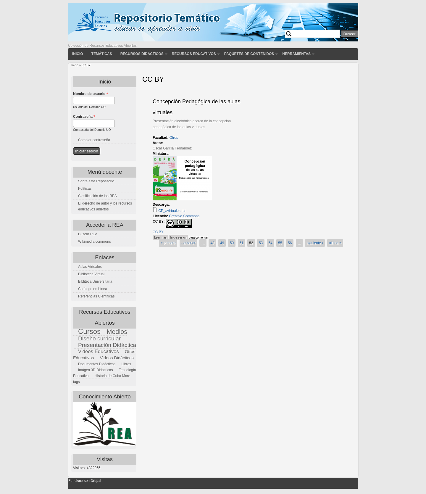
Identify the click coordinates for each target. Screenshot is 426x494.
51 (241, 243)
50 (232, 243)
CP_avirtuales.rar (172, 211)
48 (212, 243)
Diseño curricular (99, 338)
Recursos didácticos (142, 54)
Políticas (84, 188)
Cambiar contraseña (94, 140)
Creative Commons (184, 216)
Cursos (89, 331)
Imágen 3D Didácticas (95, 370)
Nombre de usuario (90, 94)
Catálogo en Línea (92, 289)
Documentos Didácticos (96, 364)
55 (280, 243)
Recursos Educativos (194, 54)
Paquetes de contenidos (249, 54)
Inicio (77, 54)
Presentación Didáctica (107, 345)
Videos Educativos (98, 351)
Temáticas (101, 54)
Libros (126, 364)
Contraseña (84, 117)
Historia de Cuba (108, 376)
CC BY (158, 232)
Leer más (161, 237)
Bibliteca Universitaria (95, 281)
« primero (168, 243)
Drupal (95, 480)
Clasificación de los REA (97, 196)
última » (335, 243)
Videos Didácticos (117, 357)
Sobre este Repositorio (96, 181)
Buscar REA (87, 234)
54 (270, 243)
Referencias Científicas (96, 296)
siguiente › (315, 243)
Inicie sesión (178, 237)
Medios (116, 331)
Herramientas (296, 54)
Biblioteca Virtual (91, 274)
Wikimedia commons (94, 241)
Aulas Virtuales (90, 267)
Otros (174, 138)
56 (290, 243)
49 (222, 243)
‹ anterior (188, 243)
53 (261, 243)
